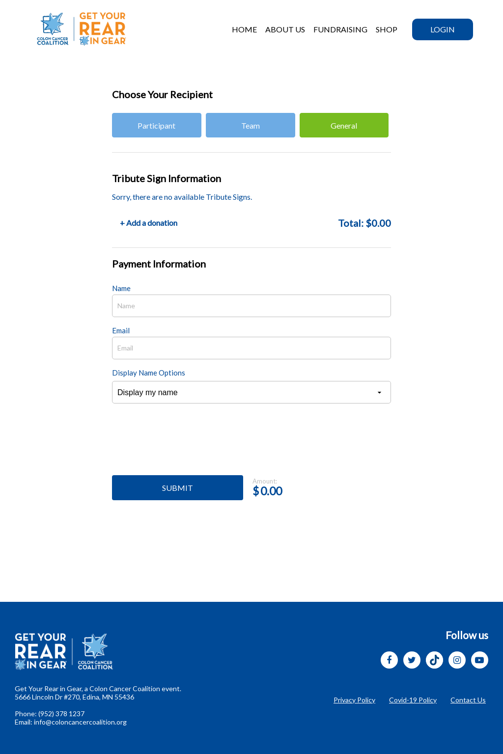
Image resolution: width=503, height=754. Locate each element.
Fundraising (340, 29)
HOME (244, 29)
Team (250, 125)
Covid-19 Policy (413, 700)
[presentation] (186, 445)
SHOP (386, 29)
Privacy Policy (354, 700)
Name (121, 288)
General (344, 125)
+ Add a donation (148, 222)
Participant (156, 125)
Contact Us (468, 700)
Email (121, 330)
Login (442, 29)
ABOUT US (285, 29)
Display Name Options (148, 372)
